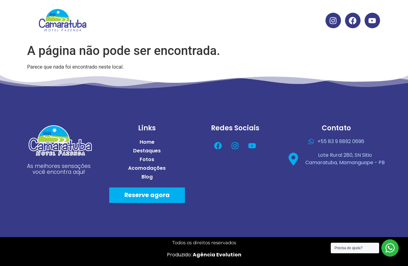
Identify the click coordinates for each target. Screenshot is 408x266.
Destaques (182, 13)
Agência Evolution (216, 254)
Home (144, 13)
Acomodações (262, 13)
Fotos (219, 13)
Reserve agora (147, 195)
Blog (210, 27)
